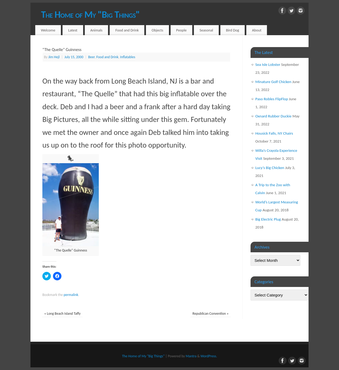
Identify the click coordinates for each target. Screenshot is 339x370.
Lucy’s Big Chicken (269, 167)
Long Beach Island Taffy (62, 313)
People (181, 30)
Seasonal (206, 30)
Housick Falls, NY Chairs (274, 133)
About (257, 30)
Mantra (191, 356)
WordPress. (208, 356)
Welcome (48, 30)
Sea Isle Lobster (267, 64)
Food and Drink (127, 30)
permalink (71, 295)
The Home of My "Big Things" (90, 14)
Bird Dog (232, 30)
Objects (157, 30)
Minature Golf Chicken (273, 81)
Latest (73, 30)
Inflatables (127, 57)
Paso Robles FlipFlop (271, 99)
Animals (96, 30)
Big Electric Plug (268, 219)
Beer (91, 57)
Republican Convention (211, 313)
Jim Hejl (54, 57)
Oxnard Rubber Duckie (273, 116)
